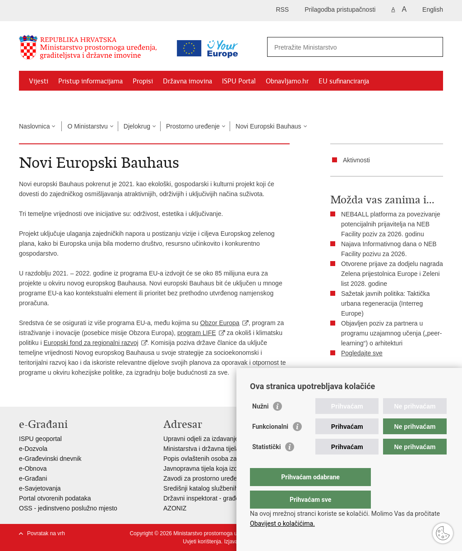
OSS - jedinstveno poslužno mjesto (68, 508)
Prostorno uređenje (193, 126)
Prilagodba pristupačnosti (340, 9)
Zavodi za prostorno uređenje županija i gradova (231, 478)
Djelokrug (137, 126)
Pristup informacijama (90, 81)
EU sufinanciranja (344, 81)
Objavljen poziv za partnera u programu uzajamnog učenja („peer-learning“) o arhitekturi (391, 333)
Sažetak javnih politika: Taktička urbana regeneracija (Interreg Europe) (385, 303)
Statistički (266, 464)
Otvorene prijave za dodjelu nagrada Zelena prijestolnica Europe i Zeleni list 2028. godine (392, 273)
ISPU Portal (239, 81)
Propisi (143, 81)
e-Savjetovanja (40, 488)
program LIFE (196, 332)
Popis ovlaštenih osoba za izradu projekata (223, 458)
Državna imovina (187, 81)
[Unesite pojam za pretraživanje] (345, 47)
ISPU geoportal (40, 438)
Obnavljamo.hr (287, 81)
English (432, 9)
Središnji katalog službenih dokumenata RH (224, 488)
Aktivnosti (356, 160)
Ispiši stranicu (355, 376)
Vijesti (38, 81)
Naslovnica (34, 126)
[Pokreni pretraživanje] (432, 47)
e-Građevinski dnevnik (50, 458)
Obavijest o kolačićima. (282, 523)
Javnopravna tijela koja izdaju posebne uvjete (227, 468)
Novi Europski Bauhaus (268, 126)
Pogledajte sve (362, 353)
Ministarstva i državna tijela (201, 448)
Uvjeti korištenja (202, 541)
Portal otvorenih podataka (55, 498)
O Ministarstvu (87, 126)
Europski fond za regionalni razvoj (90, 342)
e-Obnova (32, 468)
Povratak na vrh (46, 533)
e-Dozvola (33, 448)
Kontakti (116, 102)
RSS (282, 9)
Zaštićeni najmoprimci (61, 102)
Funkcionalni (270, 444)
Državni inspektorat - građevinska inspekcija (224, 498)
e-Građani (33, 478)
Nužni (260, 424)
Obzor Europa (220, 322)
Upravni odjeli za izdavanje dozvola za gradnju (228, 438)
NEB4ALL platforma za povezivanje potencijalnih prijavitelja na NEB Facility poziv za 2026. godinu (390, 224)
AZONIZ (174, 508)
